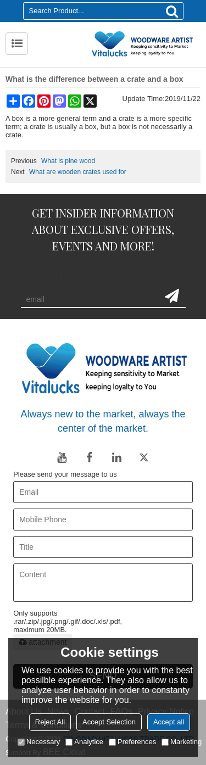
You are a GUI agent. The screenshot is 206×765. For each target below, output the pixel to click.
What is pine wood (68, 161)
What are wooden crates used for (77, 172)
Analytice (84, 742)
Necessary (39, 742)
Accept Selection (109, 722)
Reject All (50, 722)
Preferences (132, 742)
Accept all (168, 722)
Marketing (182, 742)
